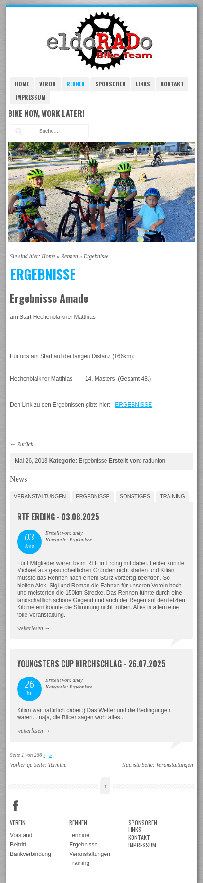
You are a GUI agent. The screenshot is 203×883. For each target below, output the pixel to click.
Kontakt (172, 84)
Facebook (15, 806)
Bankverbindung (30, 854)
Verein (47, 84)
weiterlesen (30, 628)
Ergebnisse (93, 496)
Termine (57, 765)
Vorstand (21, 835)
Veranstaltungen (40, 496)
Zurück (25, 444)
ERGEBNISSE (133, 404)
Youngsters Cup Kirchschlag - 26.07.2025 (91, 663)
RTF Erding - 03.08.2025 (58, 516)
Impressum (30, 97)
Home (22, 84)
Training (172, 496)
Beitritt (18, 844)
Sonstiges (135, 496)
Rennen (75, 84)
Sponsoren (110, 84)
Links (143, 84)
